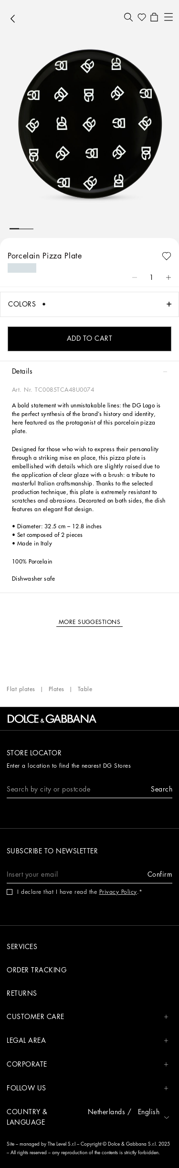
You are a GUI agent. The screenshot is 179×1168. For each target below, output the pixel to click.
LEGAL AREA (87, 1040)
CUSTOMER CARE (87, 1016)
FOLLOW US (87, 1088)
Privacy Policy (118, 892)
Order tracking (36, 970)
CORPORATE (87, 1064)
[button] (128, 17)
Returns (22, 993)
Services (22, 946)
